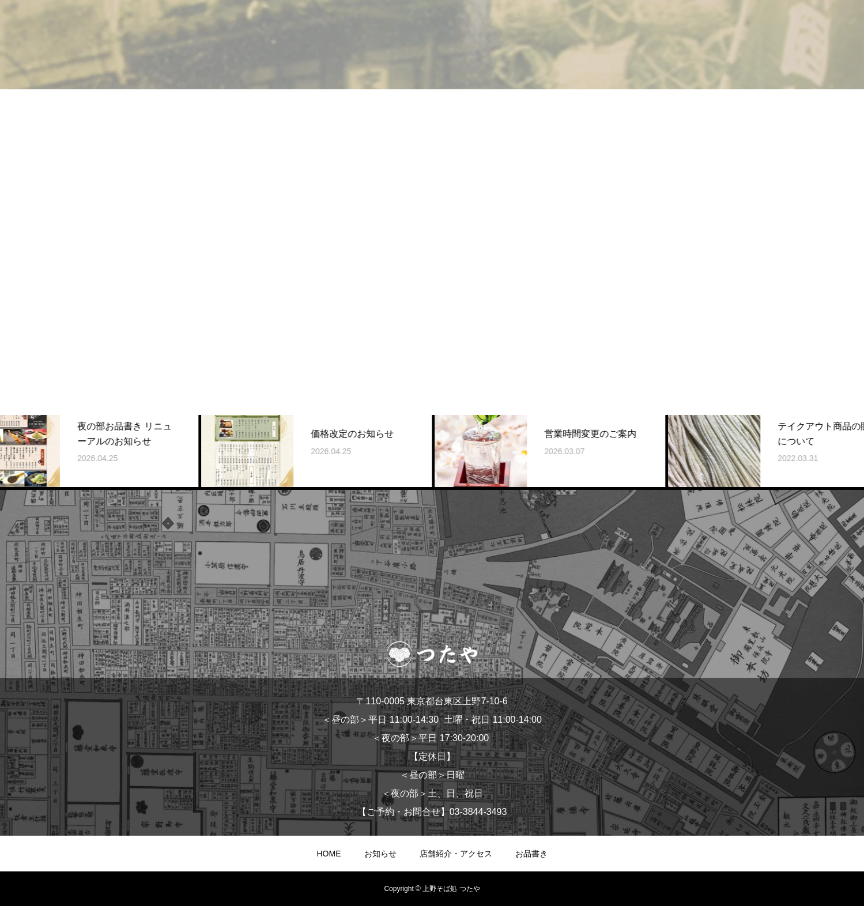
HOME (329, 853)
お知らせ (380, 853)
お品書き (531, 853)
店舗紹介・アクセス (456, 853)
